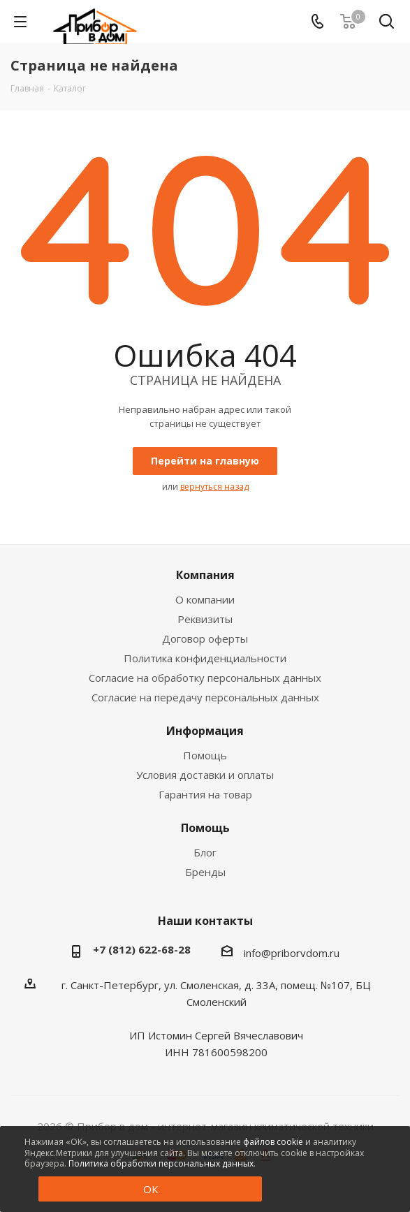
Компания (205, 575)
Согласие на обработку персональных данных (205, 678)
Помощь (205, 755)
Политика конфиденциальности (205, 658)
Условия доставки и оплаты (205, 775)
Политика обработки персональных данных (161, 1163)
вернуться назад (214, 486)
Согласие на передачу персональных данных (205, 697)
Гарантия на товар (205, 794)
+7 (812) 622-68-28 (142, 949)
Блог (205, 852)
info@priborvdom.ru (291, 953)
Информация (205, 730)
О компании (205, 599)
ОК (150, 1189)
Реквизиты (205, 619)
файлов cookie (273, 1142)
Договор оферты (205, 638)
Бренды (205, 872)
